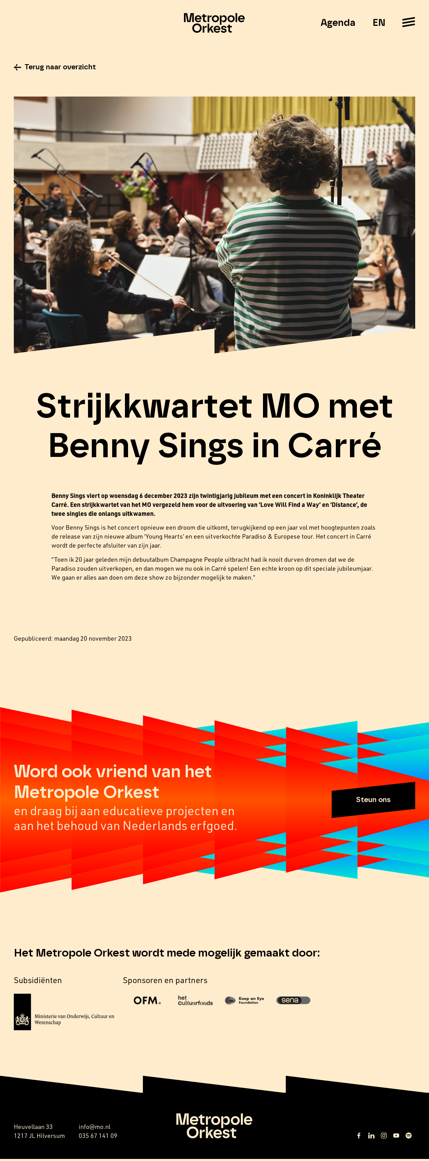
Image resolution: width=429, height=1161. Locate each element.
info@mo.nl (94, 1128)
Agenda (338, 23)
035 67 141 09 (98, 1137)
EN (379, 23)
